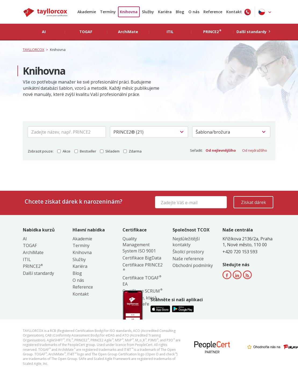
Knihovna (129, 11)
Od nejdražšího (254, 150)
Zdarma (132, 151)
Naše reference (188, 259)
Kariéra (165, 11)
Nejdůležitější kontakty (186, 242)
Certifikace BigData (142, 258)
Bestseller (85, 151)
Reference (212, 11)
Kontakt (234, 11)
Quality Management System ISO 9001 (139, 245)
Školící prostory (188, 252)
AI (25, 239)
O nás (193, 11)
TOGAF (30, 245)
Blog (180, 11)
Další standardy (38, 273)
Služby (148, 11)
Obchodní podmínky (193, 265)
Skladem (110, 151)
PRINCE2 (32, 266)
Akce (63, 151)
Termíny (108, 11)
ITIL (27, 259)
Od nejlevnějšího (221, 150)
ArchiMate (33, 252)
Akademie (86, 11)
